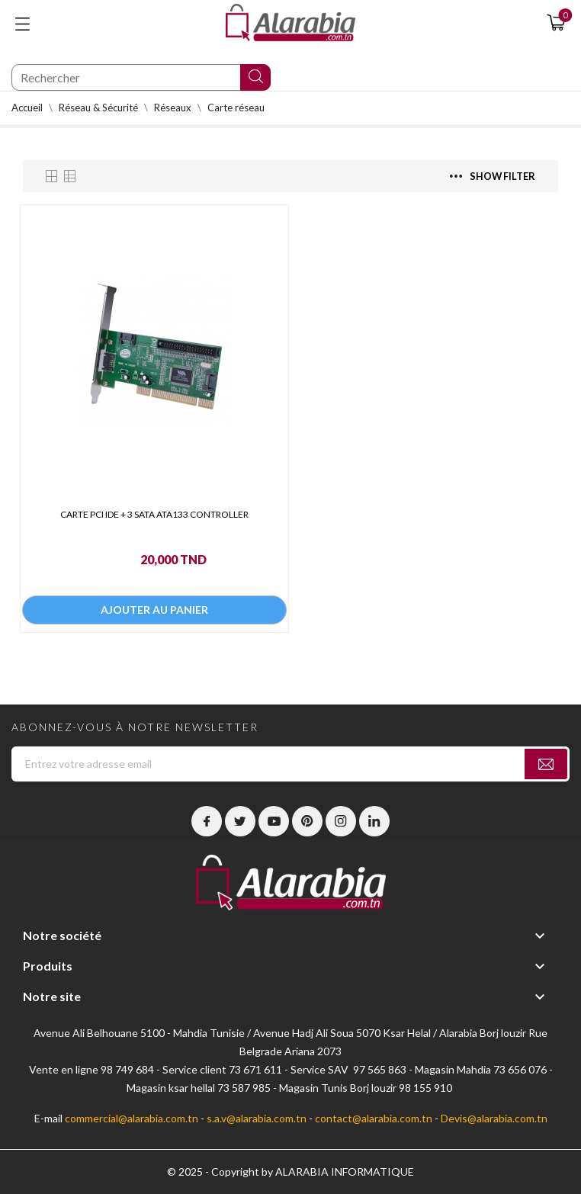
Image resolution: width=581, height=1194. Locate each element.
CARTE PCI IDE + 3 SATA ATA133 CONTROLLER (154, 514)
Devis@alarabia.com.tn (494, 1118)
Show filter (492, 176)
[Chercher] (141, 77)
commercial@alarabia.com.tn (131, 1118)
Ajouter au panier (154, 609)
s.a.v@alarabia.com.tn (257, 1118)
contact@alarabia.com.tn (373, 1118)
